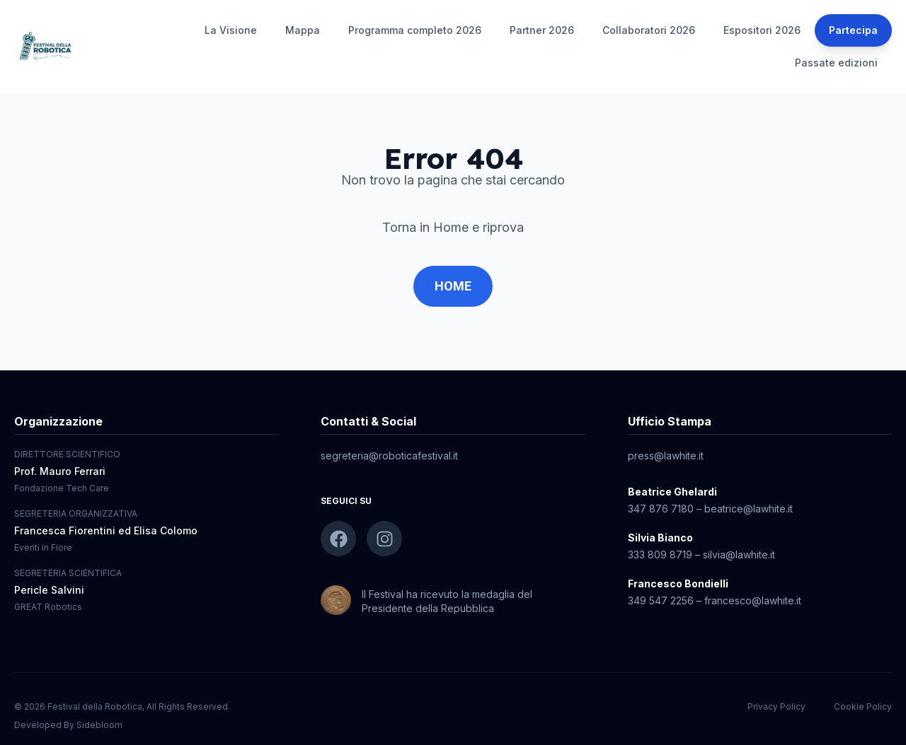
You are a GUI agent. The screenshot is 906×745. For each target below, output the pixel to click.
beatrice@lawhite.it (748, 509)
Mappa (302, 30)
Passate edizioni (836, 63)
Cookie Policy (863, 706)
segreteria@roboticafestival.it (389, 456)
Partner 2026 (542, 30)
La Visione (231, 30)
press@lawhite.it (666, 456)
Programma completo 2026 (414, 30)
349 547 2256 (661, 600)
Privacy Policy (776, 706)
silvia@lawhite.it (739, 555)
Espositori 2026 (762, 30)
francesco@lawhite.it (752, 600)
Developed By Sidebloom (68, 725)
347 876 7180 (661, 509)
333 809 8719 (660, 555)
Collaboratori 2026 (648, 30)
